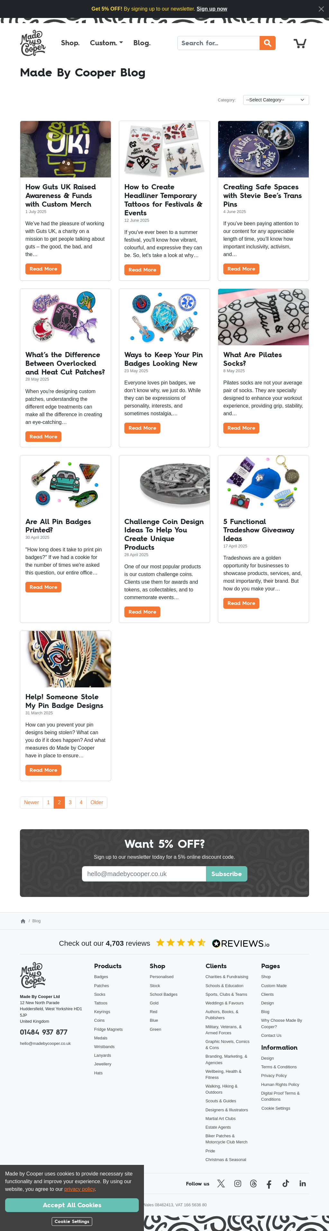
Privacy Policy (274, 1075)
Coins (99, 1020)
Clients (267, 994)
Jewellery (102, 1064)
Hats (98, 1073)
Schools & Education (225, 985)
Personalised (161, 976)
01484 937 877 (43, 1032)
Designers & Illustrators (227, 1109)
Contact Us (271, 1035)
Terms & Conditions (279, 1066)
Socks (99, 994)
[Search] (218, 43)
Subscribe (226, 873)
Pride (210, 1151)
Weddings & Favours (225, 1003)
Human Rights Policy (280, 1084)
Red (153, 1011)
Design (267, 1003)
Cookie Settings (276, 1108)
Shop (266, 976)
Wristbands (104, 1046)
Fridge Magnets (108, 1029)
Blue (154, 1020)
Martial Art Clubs (221, 1118)
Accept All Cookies (72, 1205)
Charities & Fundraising (227, 976)
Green (155, 1029)
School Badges (163, 994)
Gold (154, 1003)
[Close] (321, 9)
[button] (106, 43)
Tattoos (100, 1003)
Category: (227, 100)
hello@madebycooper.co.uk (45, 1043)
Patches (101, 985)
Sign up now (212, 9)
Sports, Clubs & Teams (226, 994)
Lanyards (102, 1055)
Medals (100, 1038)
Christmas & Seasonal (226, 1159)
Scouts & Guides (221, 1100)
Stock (155, 985)
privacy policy (79, 1189)
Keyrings (102, 1011)
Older (97, 802)
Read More (43, 268)
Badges (101, 976)
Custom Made (274, 985)
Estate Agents (218, 1127)
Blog (265, 1011)
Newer (31, 802)
